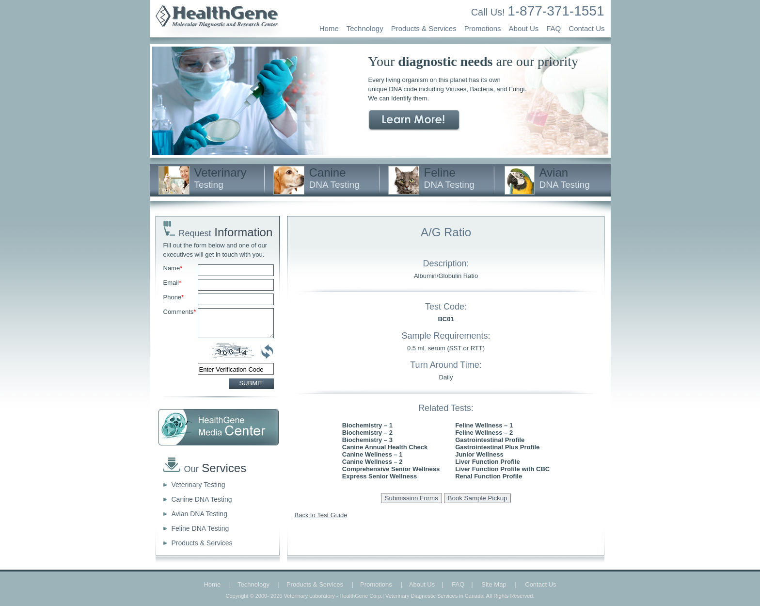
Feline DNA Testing (200, 528)
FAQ (553, 28)
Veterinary (220, 178)
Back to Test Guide (321, 515)
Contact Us (586, 28)
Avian (564, 178)
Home (329, 28)
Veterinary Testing (198, 485)
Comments (179, 311)
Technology (365, 28)
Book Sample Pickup (477, 498)
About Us (524, 28)
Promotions (482, 28)
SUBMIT (251, 383)
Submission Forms (411, 498)
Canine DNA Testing (202, 499)
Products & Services (424, 28)
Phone (173, 297)
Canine (334, 178)
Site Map (493, 584)
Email (172, 282)
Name (173, 268)
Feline (449, 178)
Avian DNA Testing (199, 514)
